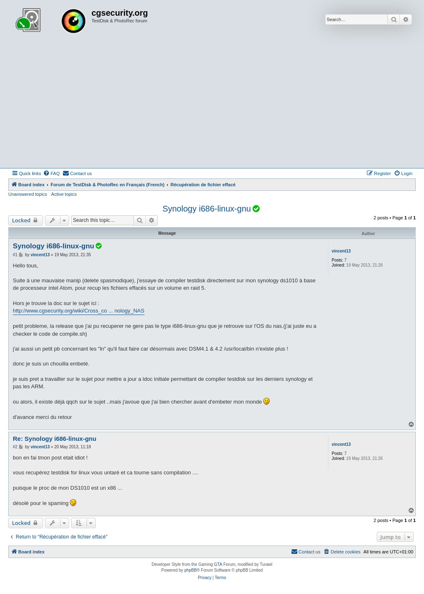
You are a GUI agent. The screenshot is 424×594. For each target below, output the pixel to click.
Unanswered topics (27, 194)
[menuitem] (51, 173)
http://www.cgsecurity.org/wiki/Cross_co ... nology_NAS (79, 311)
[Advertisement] (212, 106)
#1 (15, 255)
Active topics (64, 194)
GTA (218, 564)
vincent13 (341, 251)
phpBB (190, 570)
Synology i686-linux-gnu (206, 208)
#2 (15, 447)
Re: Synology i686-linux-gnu (54, 438)
